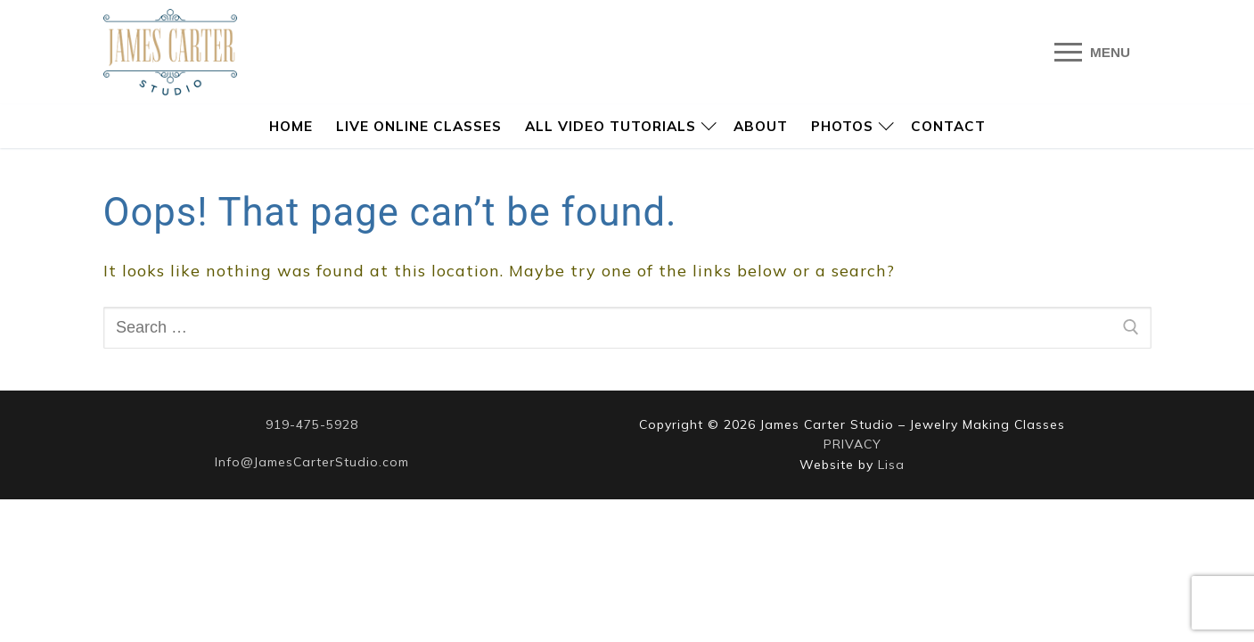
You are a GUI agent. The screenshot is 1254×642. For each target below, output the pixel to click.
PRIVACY (852, 444)
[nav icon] (1093, 52)
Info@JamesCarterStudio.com (312, 462)
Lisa (891, 465)
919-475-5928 (312, 424)
